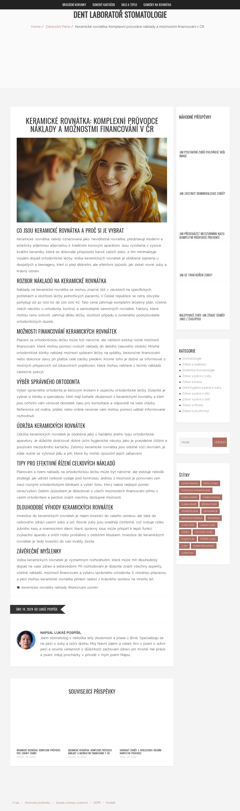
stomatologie (189, 554)
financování (77, 587)
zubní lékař (188, 547)
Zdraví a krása (192, 425)
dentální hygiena (191, 561)
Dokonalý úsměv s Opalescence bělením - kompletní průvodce (141, 739)
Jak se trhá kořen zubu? (195, 309)
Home (36, 27)
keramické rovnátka (37, 587)
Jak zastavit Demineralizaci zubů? (202, 211)
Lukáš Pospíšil (48, 609)
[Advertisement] (120, 62)
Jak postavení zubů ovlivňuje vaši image (202, 162)
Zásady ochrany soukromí (72, 790)
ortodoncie (211, 554)
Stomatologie (191, 402)
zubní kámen (189, 540)
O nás (15, 790)
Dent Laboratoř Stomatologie (120, 14)
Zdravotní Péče (58, 27)
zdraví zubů (207, 568)
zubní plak (188, 582)
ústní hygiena (189, 526)
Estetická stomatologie (198, 413)
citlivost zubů (204, 575)
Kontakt (110, 790)
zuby (184, 589)
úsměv (92, 587)
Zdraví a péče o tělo (196, 436)
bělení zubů (209, 547)
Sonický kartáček (103, 5)
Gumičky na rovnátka (157, 5)
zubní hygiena (211, 540)
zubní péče (187, 568)
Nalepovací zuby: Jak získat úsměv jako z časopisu (202, 360)
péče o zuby (211, 526)
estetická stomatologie (195, 533)
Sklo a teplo (129, 5)
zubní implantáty (203, 589)
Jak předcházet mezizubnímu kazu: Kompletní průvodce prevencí (202, 261)
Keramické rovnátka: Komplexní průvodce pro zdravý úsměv (38, 739)
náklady (60, 587)
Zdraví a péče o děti (196, 442)
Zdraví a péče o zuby (197, 419)
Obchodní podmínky (37, 790)
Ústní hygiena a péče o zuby (201, 431)
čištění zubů (208, 582)
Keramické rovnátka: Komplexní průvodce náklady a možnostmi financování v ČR (90, 739)
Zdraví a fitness (192, 448)
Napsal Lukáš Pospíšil (60, 633)
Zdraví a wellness (194, 407)
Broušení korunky (74, 5)
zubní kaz (187, 596)
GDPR (96, 790)
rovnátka (214, 561)
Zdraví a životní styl (195, 454)
